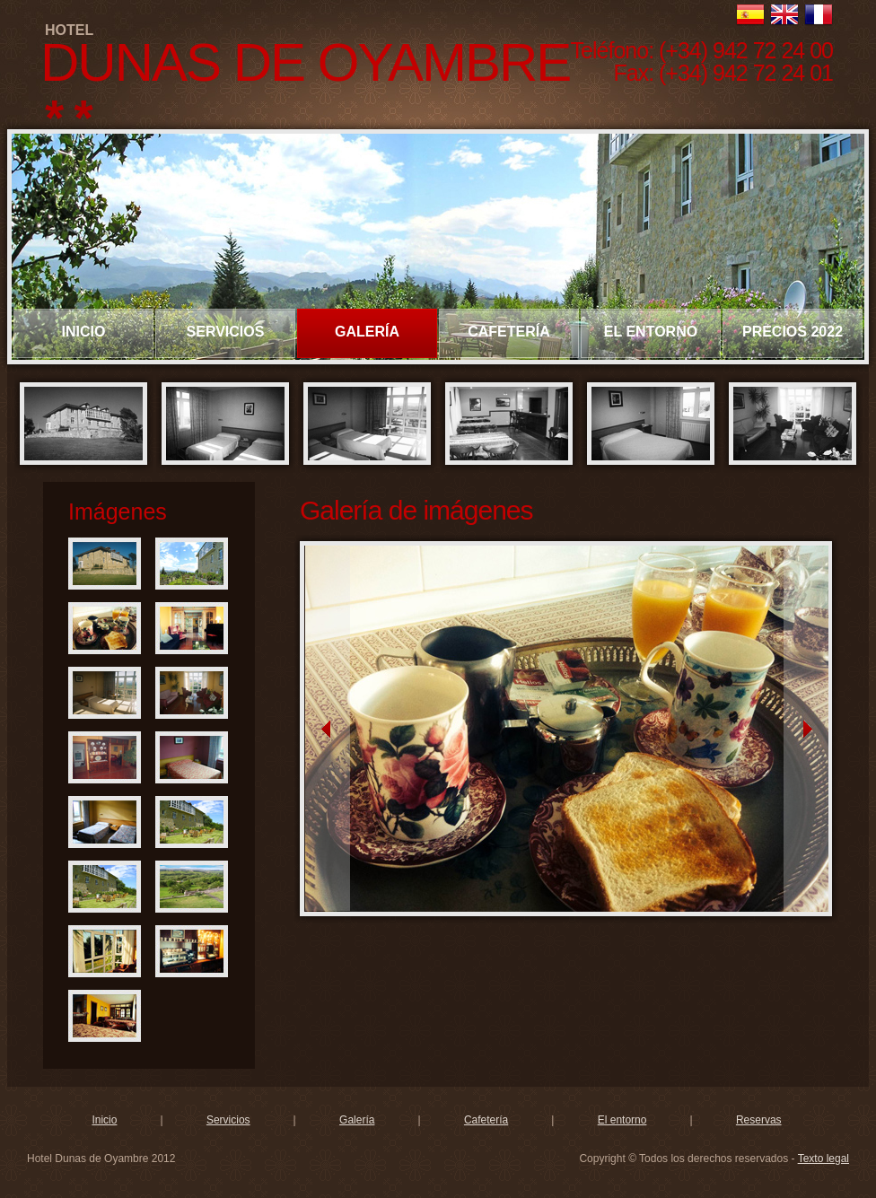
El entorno (622, 1120)
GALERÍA (367, 331)
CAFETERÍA (509, 331)
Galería (356, 1120)
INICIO (84, 331)
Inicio (104, 1120)
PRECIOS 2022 (792, 331)
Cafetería (486, 1120)
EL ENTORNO (650, 331)
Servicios (228, 1120)
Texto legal (823, 1158)
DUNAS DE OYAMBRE (305, 62)
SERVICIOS (226, 331)
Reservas (759, 1120)
